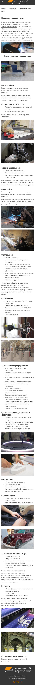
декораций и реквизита (9, 26)
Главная (3, 9)
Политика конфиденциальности (17, 678)
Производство (13, 9)
